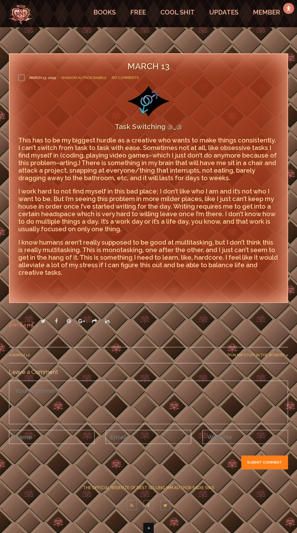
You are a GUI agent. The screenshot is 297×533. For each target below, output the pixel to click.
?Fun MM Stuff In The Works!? (256, 355)
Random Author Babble (83, 78)
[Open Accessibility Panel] (288, 8)
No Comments (125, 78)
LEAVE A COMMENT (46, 284)
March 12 (21, 355)
